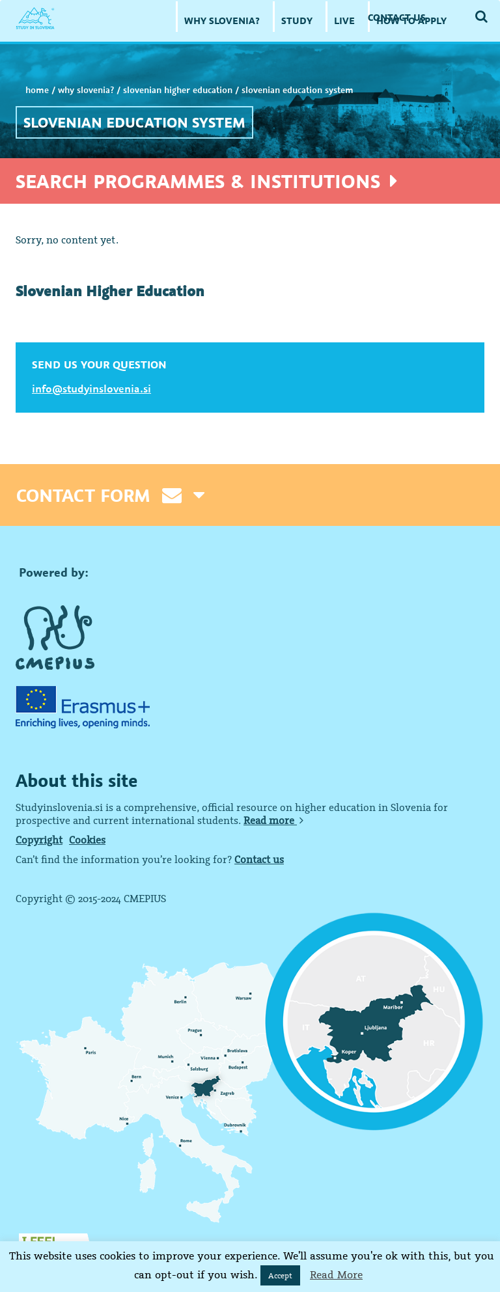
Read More (336, 1274)
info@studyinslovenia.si (91, 388)
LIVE (344, 20)
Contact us (259, 859)
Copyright (39, 839)
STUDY (296, 20)
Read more (273, 820)
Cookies (87, 839)
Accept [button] (280, 1275)
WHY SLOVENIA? (222, 20)
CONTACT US (397, 17)
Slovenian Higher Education (177, 90)
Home (37, 90)
